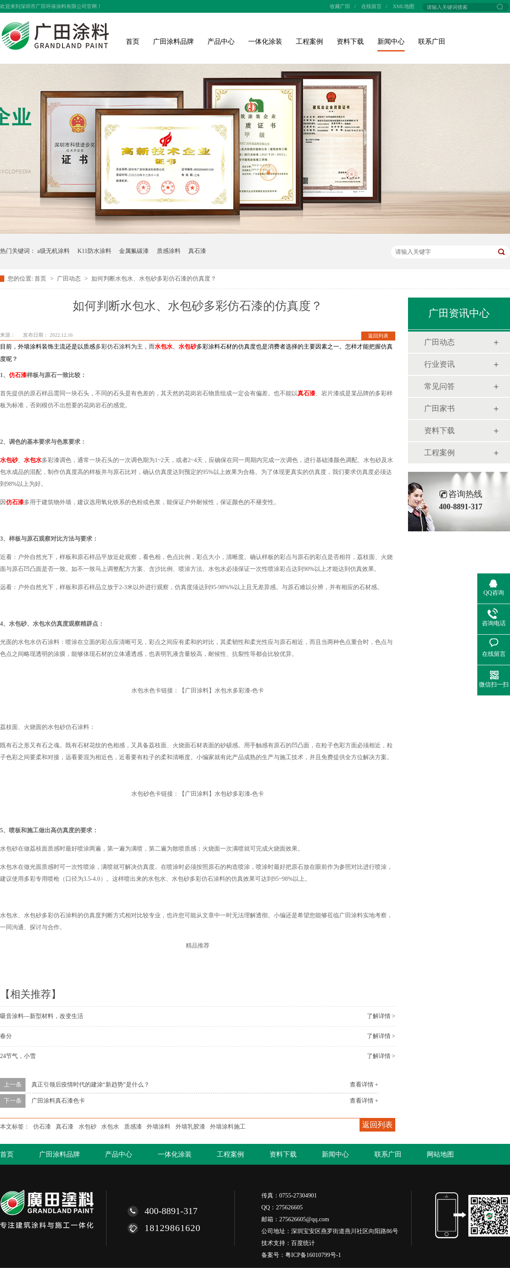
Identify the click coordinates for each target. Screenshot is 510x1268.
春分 (6, 1036)
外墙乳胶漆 (190, 1126)
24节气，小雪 (18, 1056)
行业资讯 (439, 364)
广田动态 (69, 278)
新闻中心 (391, 41)
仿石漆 (18, 375)
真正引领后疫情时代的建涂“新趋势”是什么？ (90, 1084)
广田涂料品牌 (173, 41)
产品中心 (221, 41)
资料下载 (350, 41)
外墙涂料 (158, 1126)
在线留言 (371, 6)
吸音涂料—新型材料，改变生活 (41, 1016)
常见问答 (439, 386)
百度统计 (303, 1243)
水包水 (164, 346)
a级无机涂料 (53, 251)
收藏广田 (340, 6)
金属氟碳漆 (134, 251)
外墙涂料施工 (228, 1126)
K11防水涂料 (94, 251)
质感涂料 (169, 251)
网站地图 (440, 1154)
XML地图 (403, 6)
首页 (132, 41)
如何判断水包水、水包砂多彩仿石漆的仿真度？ (153, 278)
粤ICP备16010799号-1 (313, 1255)
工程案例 (309, 41)
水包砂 (187, 346)
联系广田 (431, 41)
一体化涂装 (265, 41)
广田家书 (439, 408)
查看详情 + (364, 1084)
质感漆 (133, 1126)
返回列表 (378, 336)
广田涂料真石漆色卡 (58, 1101)
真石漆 (197, 251)
